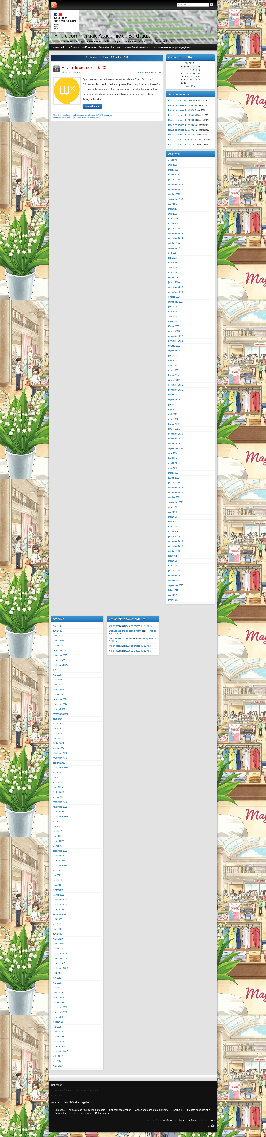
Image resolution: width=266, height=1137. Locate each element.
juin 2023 (172, 307)
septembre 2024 (175, 248)
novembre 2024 (175, 238)
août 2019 (172, 507)
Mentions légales (79, 1102)
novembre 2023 (175, 292)
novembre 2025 (175, 189)
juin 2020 (172, 458)
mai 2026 (172, 160)
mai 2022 (172, 360)
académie (66, 115)
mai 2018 (172, 561)
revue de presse (93, 118)
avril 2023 (172, 316)
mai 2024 (172, 263)
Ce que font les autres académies (73, 1113)
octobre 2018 (174, 551)
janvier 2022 (174, 380)
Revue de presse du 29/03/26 (182, 120)
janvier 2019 (174, 536)
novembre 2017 (175, 575)
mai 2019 (172, 517)
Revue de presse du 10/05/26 (182, 105)
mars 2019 (173, 526)
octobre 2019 (174, 497)
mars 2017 (173, 600)
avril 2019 (172, 522)
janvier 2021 (174, 429)
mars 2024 (173, 272)
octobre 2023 (174, 297)
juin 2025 (172, 204)
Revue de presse (74, 72)
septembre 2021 (175, 399)
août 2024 (172, 253)
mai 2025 (172, 209)
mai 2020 (172, 463)
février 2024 (173, 277)
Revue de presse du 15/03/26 (182, 130)
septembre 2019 (175, 502)
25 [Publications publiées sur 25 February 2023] (196, 80)
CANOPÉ (178, 1110)
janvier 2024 (174, 282)
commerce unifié (59, 118)
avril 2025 (172, 214)
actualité (74, 115)
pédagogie (71, 118)
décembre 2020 (175, 434)
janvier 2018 (174, 570)
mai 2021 (172, 409)
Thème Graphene (187, 1120)
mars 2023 (173, 321)
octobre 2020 (174, 443)
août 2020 (172, 453)
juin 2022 (172, 355)
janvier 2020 (174, 482)
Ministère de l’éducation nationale (87, 1110)
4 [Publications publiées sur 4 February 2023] (196, 70)
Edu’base (60, 1110)
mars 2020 (173, 473)
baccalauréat (89, 115)
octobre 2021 (174, 394)
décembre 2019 (175, 487)
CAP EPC (99, 115)
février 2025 (173, 223)
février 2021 (173, 424)
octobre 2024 (174, 243)
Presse (78, 118)
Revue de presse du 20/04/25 (138, 626)
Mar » (194, 86)
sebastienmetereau (150, 72)
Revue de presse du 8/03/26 (181, 135)
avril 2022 (172, 365)
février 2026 (173, 175)
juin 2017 (172, 595)
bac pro (81, 115)
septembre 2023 (175, 302)
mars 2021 (173, 419)
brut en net (114, 626)
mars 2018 (173, 566)
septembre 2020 (175, 448)
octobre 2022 (174, 346)
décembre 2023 (175, 287)
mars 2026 (173, 170)
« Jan (186, 86)
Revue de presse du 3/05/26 (181, 110)
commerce (108, 115)
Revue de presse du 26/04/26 (182, 115)
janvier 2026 (174, 179)
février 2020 (173, 478)
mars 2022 (173, 370)
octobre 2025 (174, 194)
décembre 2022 (175, 336)
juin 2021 (172, 404)
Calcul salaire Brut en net (120, 638)
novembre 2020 (175, 438)
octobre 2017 (174, 580)
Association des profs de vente (152, 1110)
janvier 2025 (174, 228)
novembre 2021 (175, 390)
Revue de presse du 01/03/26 (182, 139)
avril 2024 (172, 267)
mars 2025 (173, 219)
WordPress (168, 1120)
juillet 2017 (173, 590)
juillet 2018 (173, 556)
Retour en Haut (103, 1113)
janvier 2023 (174, 331)
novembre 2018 (175, 546)
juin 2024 (172, 258)
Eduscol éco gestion (120, 1110)
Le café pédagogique (198, 1110)
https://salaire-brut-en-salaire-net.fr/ (125, 631)
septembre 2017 (175, 585)
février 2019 (173, 531)
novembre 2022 (175, 341)
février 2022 (173, 375)
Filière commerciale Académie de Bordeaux (102, 35)
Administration (59, 1102)
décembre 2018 (175, 541)
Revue (84, 118)
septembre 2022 (175, 350)
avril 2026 (172, 165)
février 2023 (173, 326)
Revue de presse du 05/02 (85, 67)
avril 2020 (172, 468)
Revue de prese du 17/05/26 (181, 100)
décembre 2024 (175, 233)
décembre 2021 (175, 385)
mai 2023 (172, 311)
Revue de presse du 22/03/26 (182, 125)
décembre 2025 (175, 184)
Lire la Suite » (92, 106)
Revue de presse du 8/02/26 (181, 144)
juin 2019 (172, 512)
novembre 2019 (175, 492)
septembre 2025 (175, 199)
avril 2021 (172, 414)
